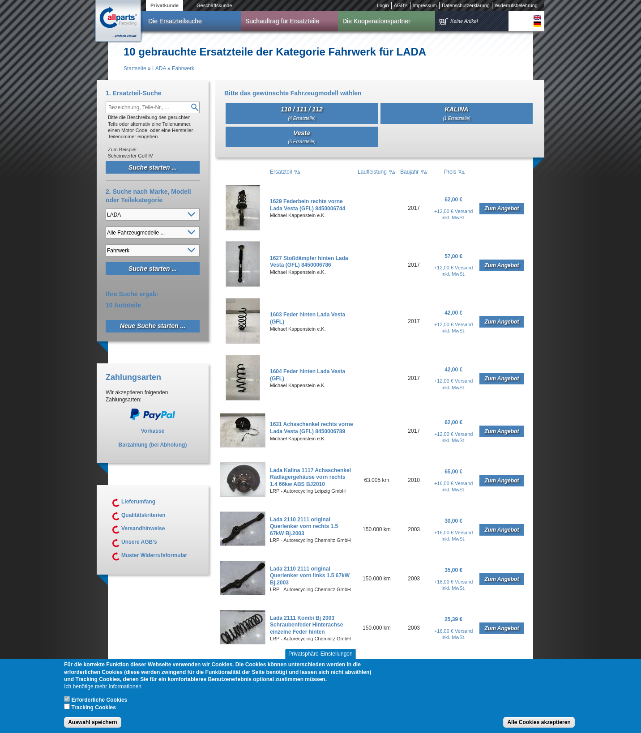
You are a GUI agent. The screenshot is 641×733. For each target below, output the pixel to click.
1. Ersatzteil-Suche (134, 93)
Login (383, 5)
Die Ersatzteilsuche (175, 21)
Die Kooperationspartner (376, 21)
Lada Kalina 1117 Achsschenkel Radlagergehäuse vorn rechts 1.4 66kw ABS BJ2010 (310, 477)
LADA (159, 68)
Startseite (135, 68)
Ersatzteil (281, 172)
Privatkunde (164, 5)
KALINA (456, 113)
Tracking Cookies (94, 714)
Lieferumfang (138, 502)
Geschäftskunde (214, 5)
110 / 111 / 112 (301, 113)
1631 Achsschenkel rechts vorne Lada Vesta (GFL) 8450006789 (311, 428)
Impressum (425, 5)
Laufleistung (372, 172)
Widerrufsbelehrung (516, 5)
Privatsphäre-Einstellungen (320, 660)
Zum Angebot (502, 208)
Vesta (302, 136)
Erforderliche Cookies (100, 706)
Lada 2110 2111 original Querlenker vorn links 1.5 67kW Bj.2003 (310, 576)
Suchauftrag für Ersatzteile (282, 21)
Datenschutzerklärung (466, 5)
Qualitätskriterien (143, 515)
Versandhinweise (143, 528)
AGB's (401, 5)
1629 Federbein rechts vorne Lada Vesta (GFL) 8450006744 (307, 205)
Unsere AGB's (139, 542)
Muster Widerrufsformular (154, 555)
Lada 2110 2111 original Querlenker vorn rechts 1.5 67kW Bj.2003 (304, 526)
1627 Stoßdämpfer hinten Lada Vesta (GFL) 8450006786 (309, 261)
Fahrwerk (183, 68)
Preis (450, 172)
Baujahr (409, 172)
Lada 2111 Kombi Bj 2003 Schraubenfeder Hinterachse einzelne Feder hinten (306, 625)
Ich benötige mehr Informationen (102, 693)
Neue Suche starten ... (152, 325)
